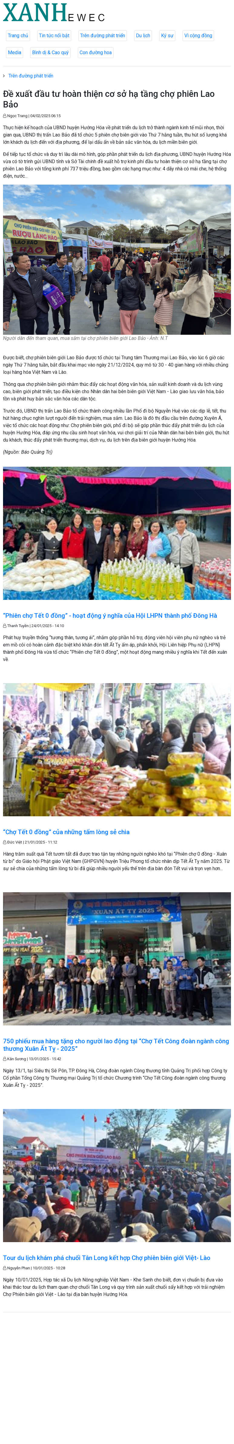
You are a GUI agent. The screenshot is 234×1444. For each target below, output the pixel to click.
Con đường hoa (96, 52)
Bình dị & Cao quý (50, 52)
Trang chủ (18, 35)
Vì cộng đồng (198, 35)
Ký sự (167, 35)
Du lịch (143, 35)
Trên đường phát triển (102, 35)
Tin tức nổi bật (54, 35)
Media (14, 52)
